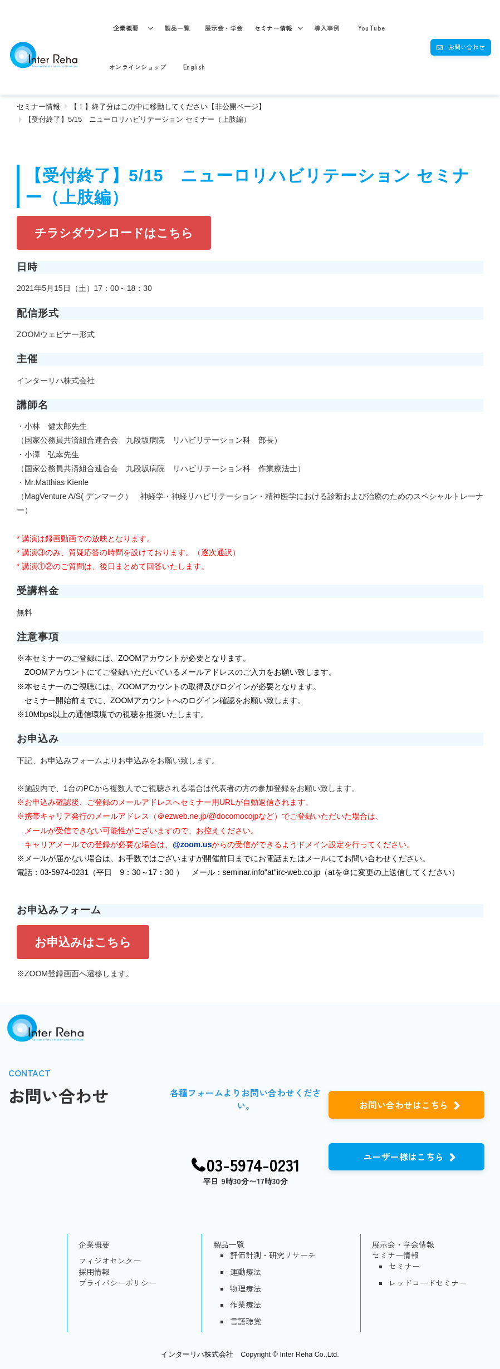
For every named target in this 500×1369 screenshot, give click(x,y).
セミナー (404, 1266)
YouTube (371, 27)
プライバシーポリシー (117, 1283)
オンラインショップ (137, 66)
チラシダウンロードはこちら (114, 232)
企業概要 (126, 27)
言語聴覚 (245, 1321)
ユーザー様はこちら (404, 1156)
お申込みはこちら (83, 942)
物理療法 (245, 1288)
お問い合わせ (466, 46)
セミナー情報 (273, 27)
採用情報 (94, 1272)
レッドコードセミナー (428, 1283)
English (194, 66)
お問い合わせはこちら (403, 1104)
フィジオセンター (110, 1261)
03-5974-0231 (253, 1165)
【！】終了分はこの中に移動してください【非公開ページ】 (168, 106)
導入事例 (327, 27)
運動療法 (245, 1272)
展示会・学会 (224, 27)
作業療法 (245, 1304)
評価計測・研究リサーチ (273, 1255)
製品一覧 (177, 27)
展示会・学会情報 (403, 1244)
